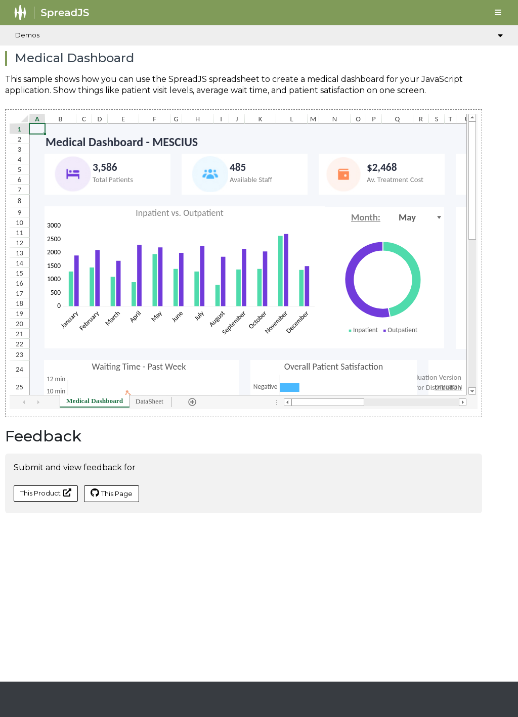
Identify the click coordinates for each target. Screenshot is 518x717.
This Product (45, 492)
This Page (112, 493)
